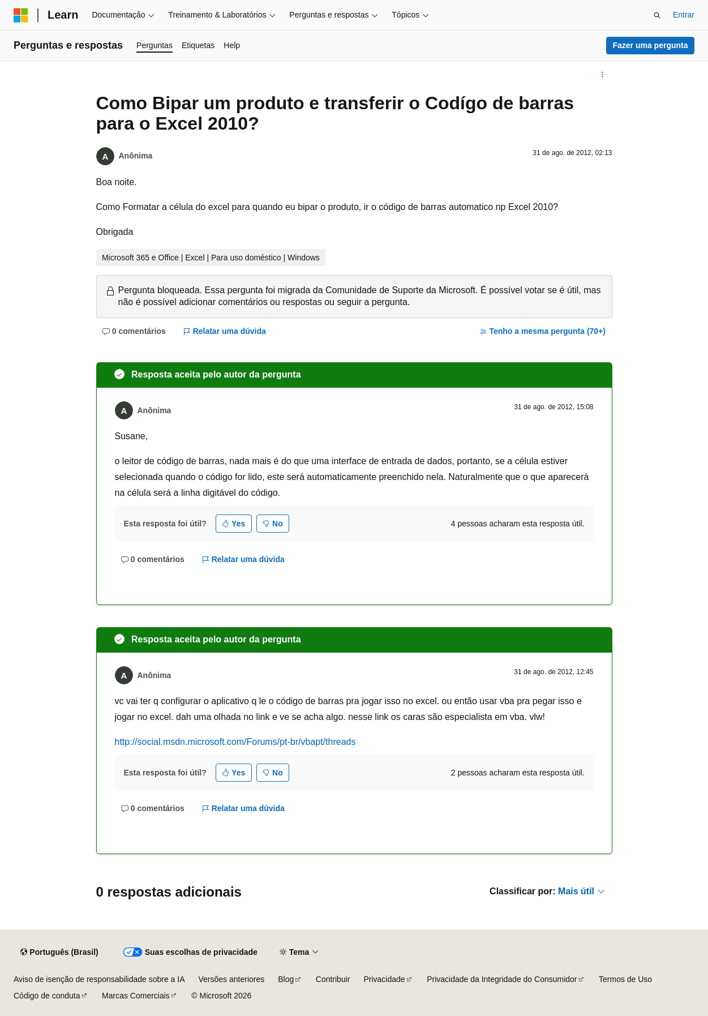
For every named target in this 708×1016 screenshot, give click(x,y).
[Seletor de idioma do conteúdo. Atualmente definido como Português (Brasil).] (59, 953)
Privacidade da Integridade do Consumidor (502, 979)
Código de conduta (47, 995)
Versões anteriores (232, 979)
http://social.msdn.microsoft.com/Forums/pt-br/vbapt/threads (235, 742)
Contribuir (333, 979)
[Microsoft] (21, 15)
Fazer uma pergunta (650, 45)
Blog (286, 979)
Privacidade (384, 979)
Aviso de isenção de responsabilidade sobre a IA (99, 979)
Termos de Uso (625, 979)
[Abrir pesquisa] (657, 15)
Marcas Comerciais (136, 995)
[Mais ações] (602, 75)
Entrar (683, 14)
